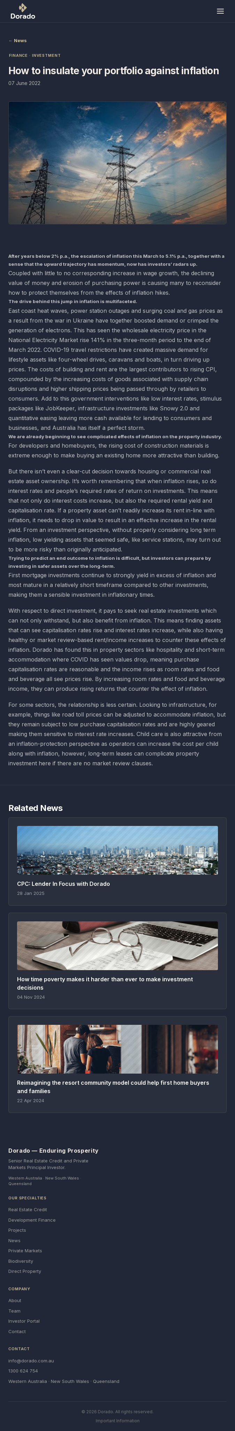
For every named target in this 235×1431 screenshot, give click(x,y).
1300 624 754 (23, 1371)
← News (17, 40)
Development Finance (32, 1220)
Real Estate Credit (27, 1209)
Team (14, 1311)
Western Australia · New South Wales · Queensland (63, 1381)
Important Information (118, 1420)
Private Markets (25, 1250)
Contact (17, 1331)
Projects (17, 1230)
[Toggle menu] (220, 11)
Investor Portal (24, 1321)
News (14, 1240)
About (14, 1300)
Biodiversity (20, 1261)
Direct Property (24, 1271)
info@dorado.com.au (31, 1360)
